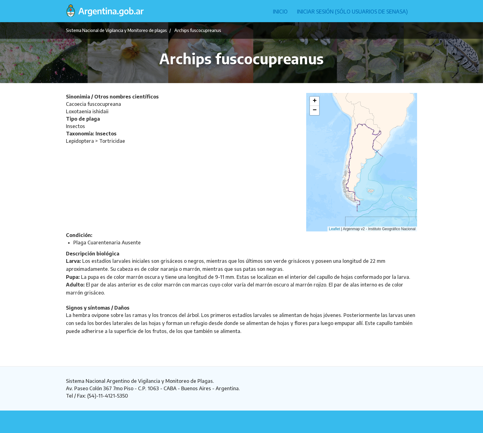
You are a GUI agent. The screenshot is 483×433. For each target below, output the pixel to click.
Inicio (280, 11)
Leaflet (334, 229)
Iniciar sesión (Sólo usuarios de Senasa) (352, 11)
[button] (314, 101)
